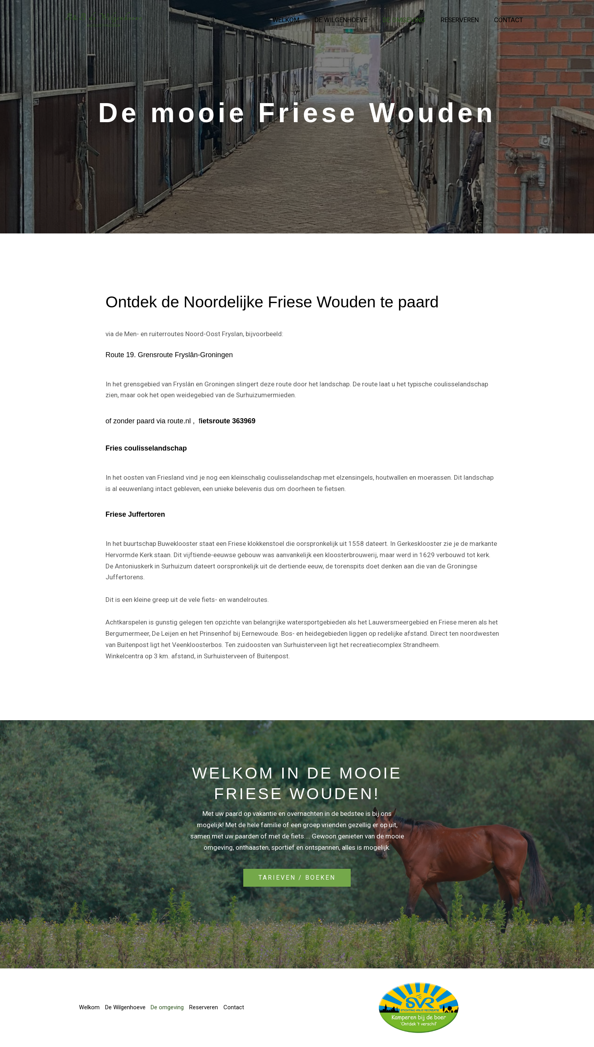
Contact (509, 20)
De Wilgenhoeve (347, 20)
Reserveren (462, 20)
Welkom (294, 20)
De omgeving (408, 20)
